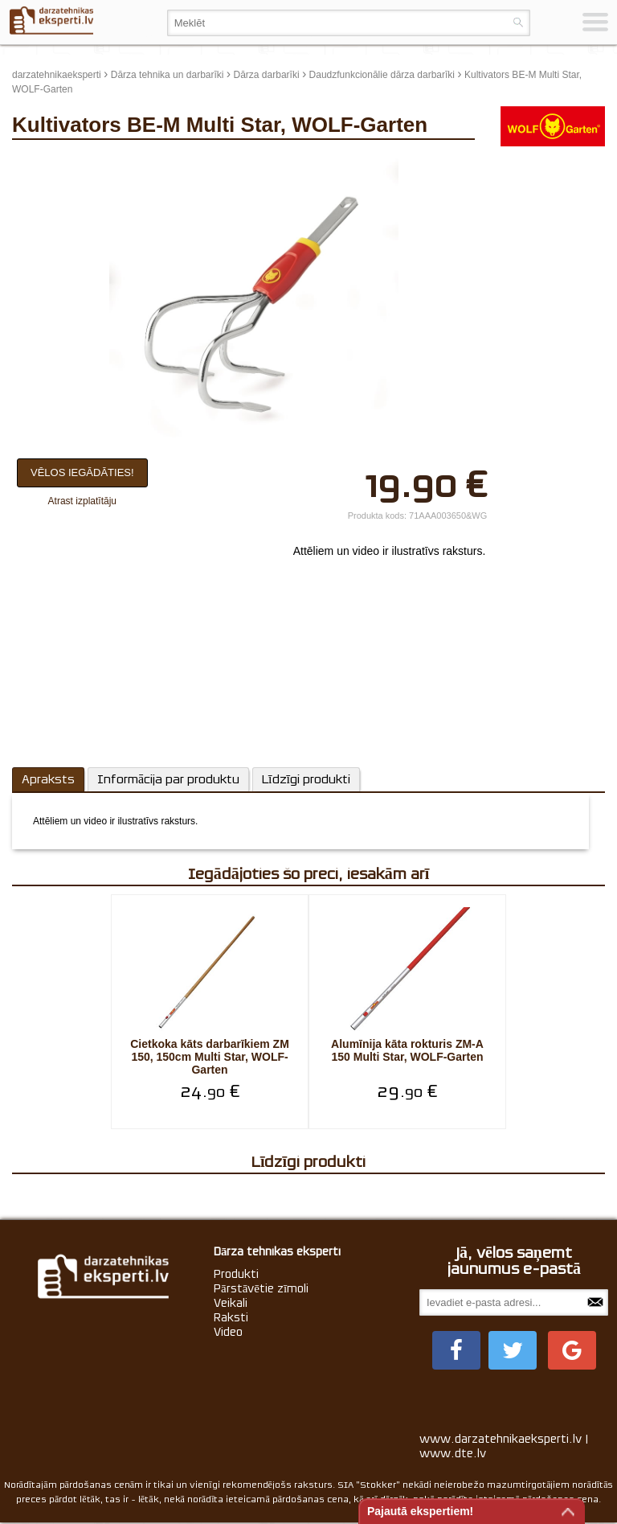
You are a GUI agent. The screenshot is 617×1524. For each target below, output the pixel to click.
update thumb (520, 162)
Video (228, 1331)
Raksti (231, 1317)
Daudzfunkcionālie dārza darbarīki (382, 74)
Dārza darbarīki (267, 74)
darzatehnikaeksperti (56, 74)
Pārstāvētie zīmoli (261, 1288)
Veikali (230, 1302)
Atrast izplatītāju (82, 501)
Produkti (236, 1273)
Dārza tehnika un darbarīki (167, 74)
